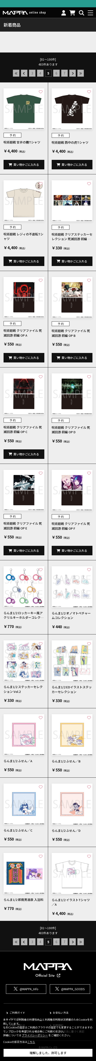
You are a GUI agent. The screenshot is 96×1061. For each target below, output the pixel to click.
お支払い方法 (61, 1012)
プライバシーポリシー (35, 1035)
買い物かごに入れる (26, 164)
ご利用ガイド (17, 1012)
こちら (31, 1042)
